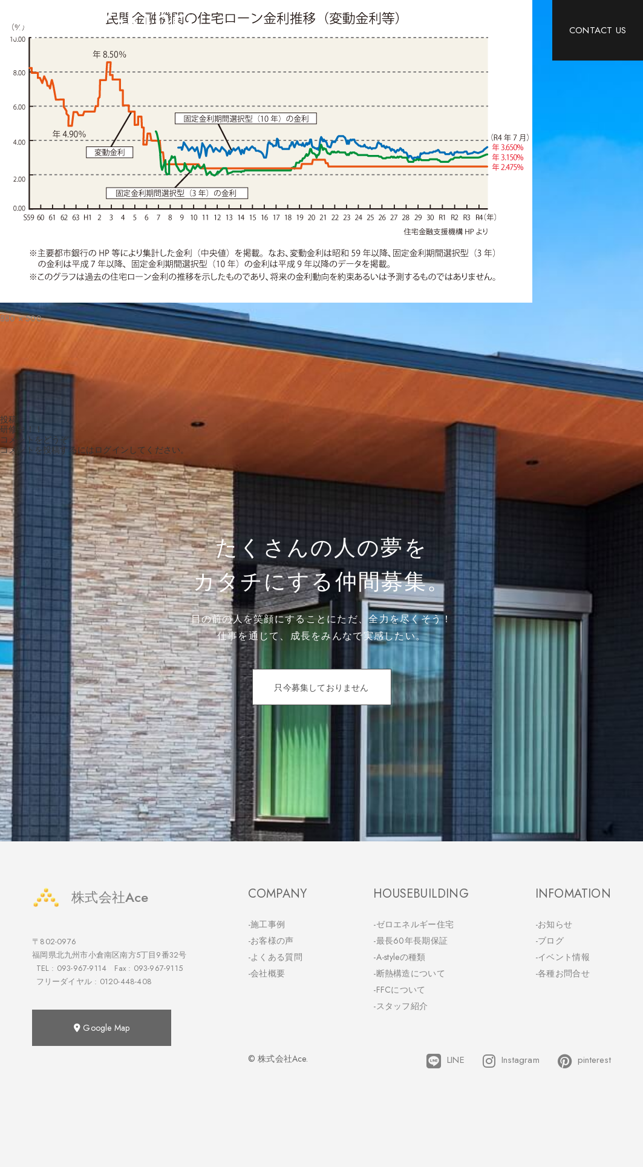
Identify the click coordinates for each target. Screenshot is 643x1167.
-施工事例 (267, 924)
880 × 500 (21, 318)
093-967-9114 (81, 968)
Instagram (511, 1061)
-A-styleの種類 (399, 957)
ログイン (111, 450)
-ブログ (549, 941)
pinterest (584, 1061)
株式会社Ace (90, 897)
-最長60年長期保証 (410, 941)
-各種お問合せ (562, 973)
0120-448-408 (126, 981)
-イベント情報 (562, 957)
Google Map (101, 1028)
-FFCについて (399, 990)
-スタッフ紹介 (400, 1006)
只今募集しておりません (321, 688)
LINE (445, 1061)
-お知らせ (554, 924)
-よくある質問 (275, 957)
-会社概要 (267, 973)
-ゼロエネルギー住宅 (413, 924)
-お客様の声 (271, 941)
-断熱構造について (409, 973)
